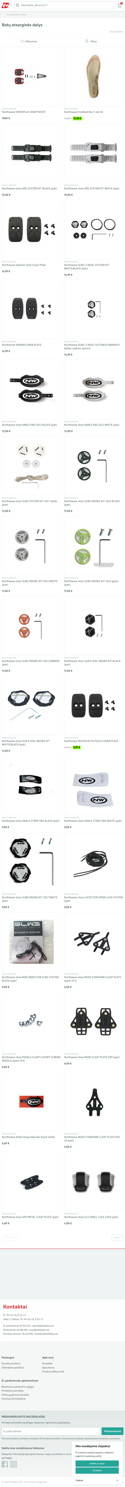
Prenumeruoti (112, 1431)
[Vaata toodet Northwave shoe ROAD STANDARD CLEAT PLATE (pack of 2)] (93, 942)
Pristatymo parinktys (13, 1390)
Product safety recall (53, 1371)
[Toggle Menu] (7, 5)
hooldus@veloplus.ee (46, 1334)
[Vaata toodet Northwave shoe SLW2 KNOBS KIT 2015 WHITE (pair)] (31, 545)
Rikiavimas (31, 41)
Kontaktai (47, 1363)
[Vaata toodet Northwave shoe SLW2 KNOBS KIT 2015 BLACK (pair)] (93, 466)
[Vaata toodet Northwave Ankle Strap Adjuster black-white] (31, 1101)
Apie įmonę (48, 1367)
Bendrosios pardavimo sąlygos (18, 1387)
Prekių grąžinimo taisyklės (15, 1395)
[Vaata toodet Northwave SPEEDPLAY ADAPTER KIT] (31, 76)
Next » (117, 1237)
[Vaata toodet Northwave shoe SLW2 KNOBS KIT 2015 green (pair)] (93, 545)
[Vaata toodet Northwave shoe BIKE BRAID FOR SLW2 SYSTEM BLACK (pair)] (31, 942)
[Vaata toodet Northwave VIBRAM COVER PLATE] (31, 309)
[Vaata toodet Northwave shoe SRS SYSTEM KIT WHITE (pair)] (93, 153)
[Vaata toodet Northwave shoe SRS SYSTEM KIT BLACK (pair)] (31, 153)
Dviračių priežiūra (11, 1363)
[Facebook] (5, 1464)
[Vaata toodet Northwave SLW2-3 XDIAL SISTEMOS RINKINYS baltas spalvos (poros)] (93, 309)
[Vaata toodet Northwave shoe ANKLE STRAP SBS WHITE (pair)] (93, 785)
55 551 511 (25, 1325)
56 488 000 (22, 1330)
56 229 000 (27, 1334)
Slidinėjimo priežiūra (13, 1367)
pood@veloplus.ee (39, 1330)
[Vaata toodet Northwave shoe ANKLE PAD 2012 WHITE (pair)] (93, 389)
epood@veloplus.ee (43, 1325)
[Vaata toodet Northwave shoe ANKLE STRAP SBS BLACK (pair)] (31, 785)
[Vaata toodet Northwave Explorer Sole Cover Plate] (31, 229)
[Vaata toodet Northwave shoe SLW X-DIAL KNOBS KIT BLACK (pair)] (93, 625)
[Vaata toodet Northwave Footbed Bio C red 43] (93, 76)
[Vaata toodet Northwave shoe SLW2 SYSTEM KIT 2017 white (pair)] (31, 466)
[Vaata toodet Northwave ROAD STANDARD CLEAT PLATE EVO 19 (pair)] (93, 1101)
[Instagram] (13, 1464)
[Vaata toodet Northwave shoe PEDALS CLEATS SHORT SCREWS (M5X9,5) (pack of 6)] (31, 1021)
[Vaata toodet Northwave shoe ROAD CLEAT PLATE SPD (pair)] (93, 1021)
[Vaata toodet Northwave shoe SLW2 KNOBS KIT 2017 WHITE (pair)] (31, 862)
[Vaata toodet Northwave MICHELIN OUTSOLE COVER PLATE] (93, 705)
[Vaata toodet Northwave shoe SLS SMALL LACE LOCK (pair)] (93, 1181)
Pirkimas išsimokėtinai (14, 1399)
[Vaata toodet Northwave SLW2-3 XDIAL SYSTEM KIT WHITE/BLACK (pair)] (93, 229)
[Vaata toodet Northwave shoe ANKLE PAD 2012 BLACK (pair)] (31, 389)
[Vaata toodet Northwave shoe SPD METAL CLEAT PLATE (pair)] (31, 1181)
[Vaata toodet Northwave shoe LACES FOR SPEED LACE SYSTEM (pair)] (93, 862)
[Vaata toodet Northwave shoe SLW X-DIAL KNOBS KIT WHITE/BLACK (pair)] (31, 705)
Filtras (93, 41)
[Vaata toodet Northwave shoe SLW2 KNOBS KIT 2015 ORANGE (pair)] (31, 625)
